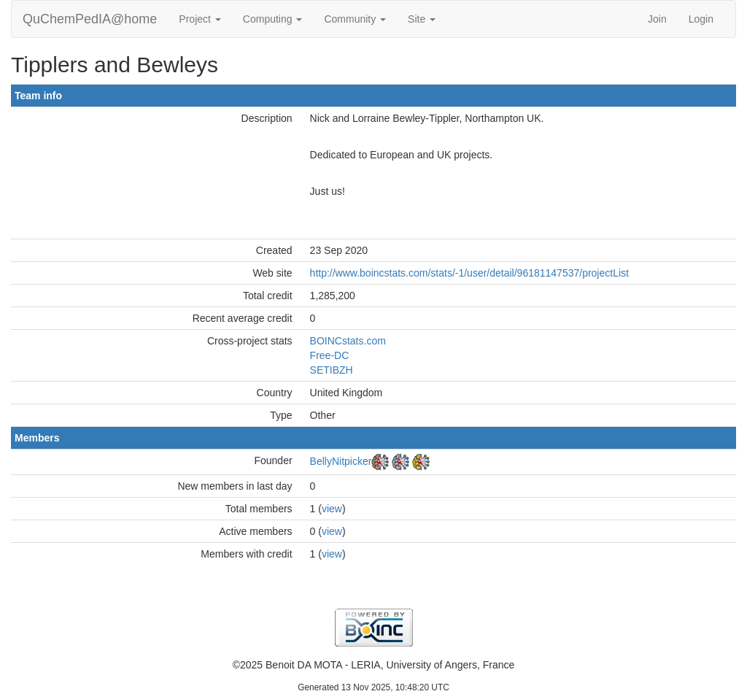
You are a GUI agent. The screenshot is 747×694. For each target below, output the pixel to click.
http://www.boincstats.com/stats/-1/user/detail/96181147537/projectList (469, 273)
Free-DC (329, 355)
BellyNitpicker (341, 461)
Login (701, 19)
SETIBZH (331, 370)
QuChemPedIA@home (90, 19)
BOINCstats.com (348, 341)
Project (199, 19)
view (332, 508)
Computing (273, 19)
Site (422, 19)
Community (355, 19)
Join (657, 19)
